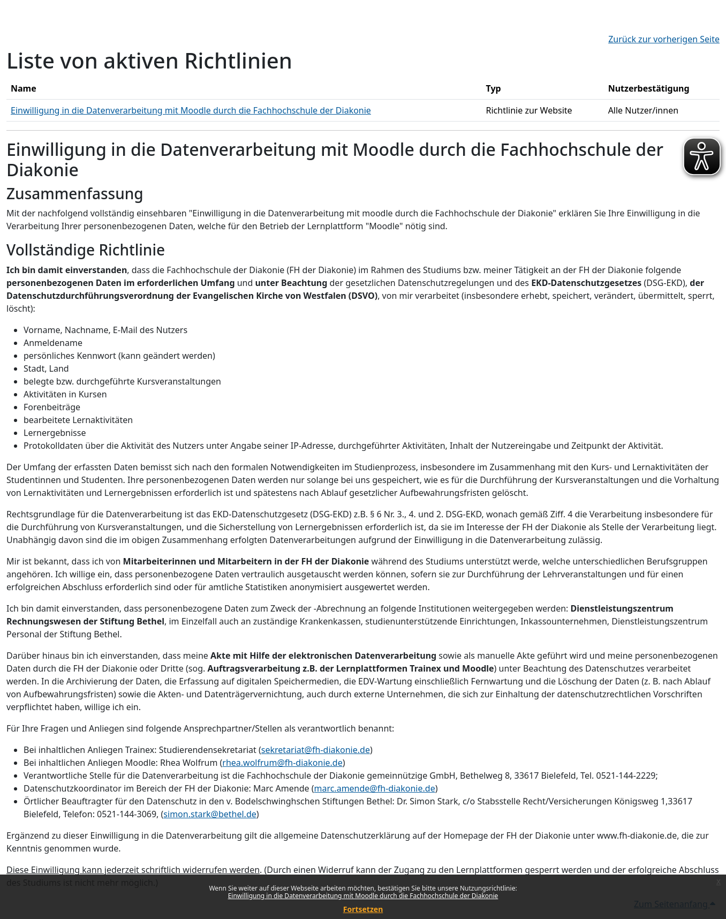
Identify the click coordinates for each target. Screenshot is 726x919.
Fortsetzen (363, 909)
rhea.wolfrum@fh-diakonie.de (282, 763)
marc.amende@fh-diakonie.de (374, 788)
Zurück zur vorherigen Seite (664, 39)
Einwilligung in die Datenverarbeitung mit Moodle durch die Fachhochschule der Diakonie (363, 895)
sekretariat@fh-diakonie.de (315, 750)
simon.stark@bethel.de (209, 814)
